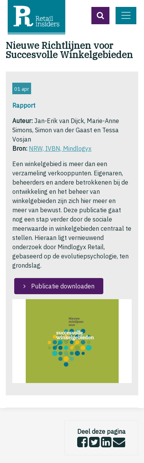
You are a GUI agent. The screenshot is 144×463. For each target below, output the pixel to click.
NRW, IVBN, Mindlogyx (60, 148)
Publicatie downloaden (62, 286)
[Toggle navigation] (126, 15)
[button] (100, 15)
